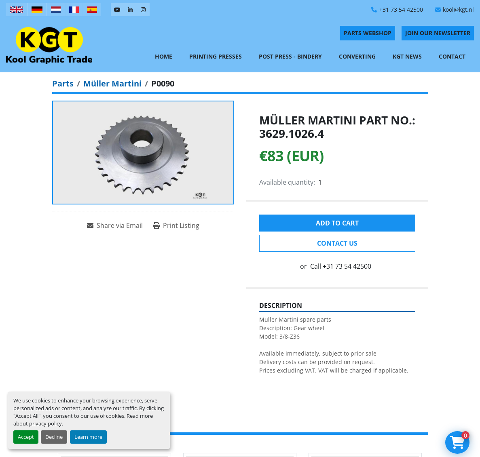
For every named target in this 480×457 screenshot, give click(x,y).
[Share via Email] (115, 225)
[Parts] (63, 83)
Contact (452, 56)
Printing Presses (215, 56)
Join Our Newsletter (437, 33)
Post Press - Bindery (290, 56)
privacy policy (45, 423)
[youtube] (117, 9)
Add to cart (337, 223)
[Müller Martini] (112, 83)
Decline (54, 436)
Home (163, 56)
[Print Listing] (176, 225)
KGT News (407, 56)
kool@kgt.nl (458, 9)
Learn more (88, 436)
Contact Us (337, 243)
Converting (357, 56)
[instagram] (143, 9)
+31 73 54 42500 (401, 9)
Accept (26, 436)
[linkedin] (130, 9)
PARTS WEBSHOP (367, 33)
